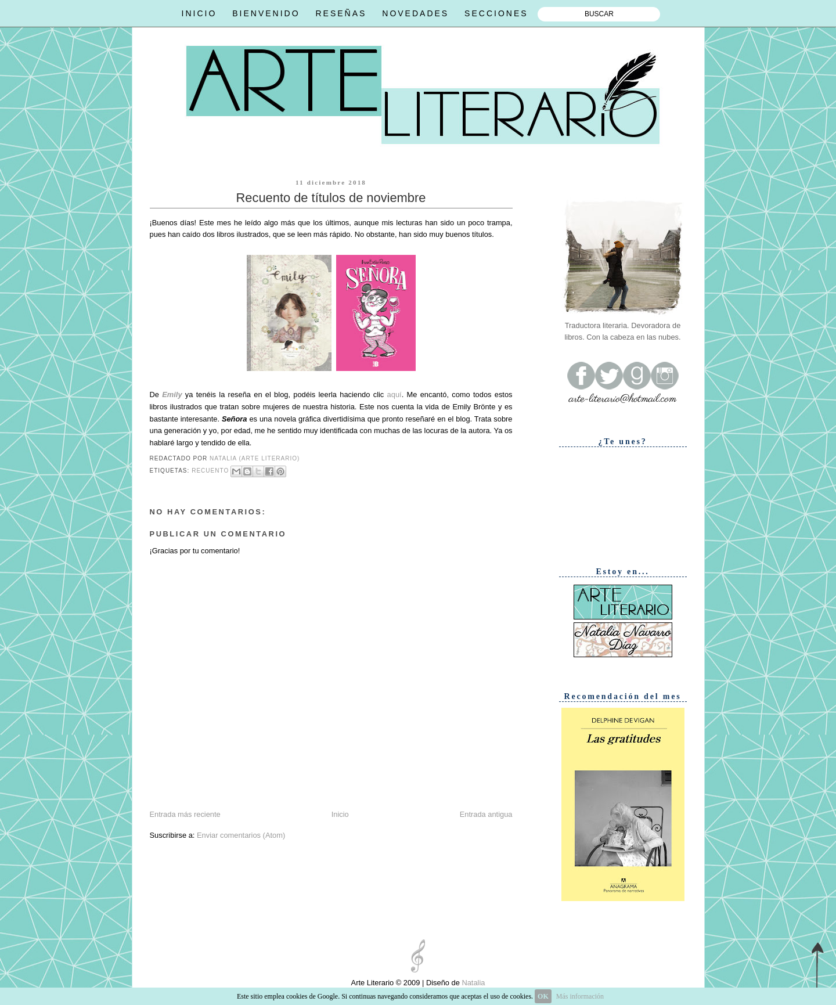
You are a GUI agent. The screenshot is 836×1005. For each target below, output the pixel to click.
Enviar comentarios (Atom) (241, 835)
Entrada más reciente (185, 814)
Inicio (340, 814)
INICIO (199, 13)
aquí (394, 394)
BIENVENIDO (266, 13)
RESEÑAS (340, 13)
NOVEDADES (415, 13)
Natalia (472, 982)
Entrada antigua (486, 814)
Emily (172, 394)
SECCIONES (496, 13)
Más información (580, 996)
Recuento (210, 470)
